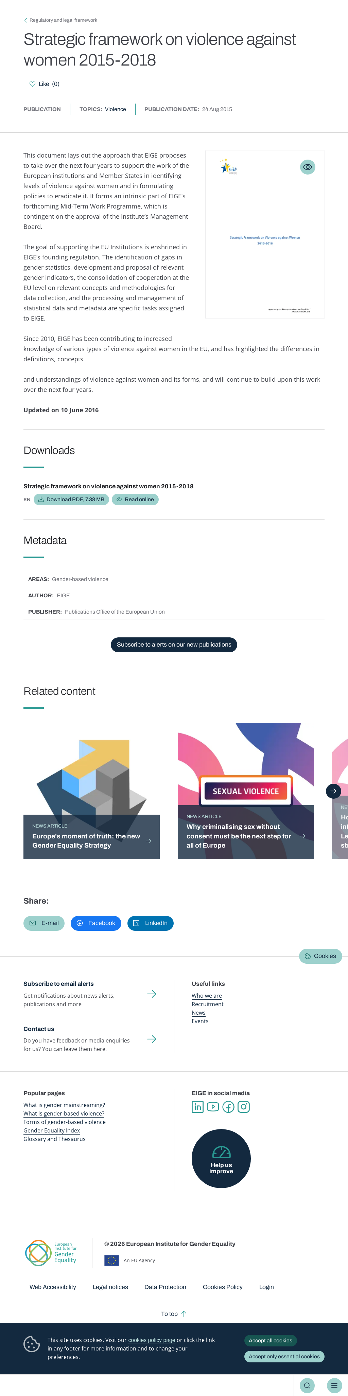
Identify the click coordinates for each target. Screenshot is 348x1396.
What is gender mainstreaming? (64, 1105)
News (199, 1012)
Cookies (325, 956)
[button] (44, 923)
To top (169, 1313)
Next (333, 791)
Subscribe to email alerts (58, 983)
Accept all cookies (270, 1340)
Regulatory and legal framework (63, 20)
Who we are (207, 995)
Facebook (228, 1107)
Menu (334, 1385)
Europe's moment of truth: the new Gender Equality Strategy (86, 841)
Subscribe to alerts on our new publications (174, 644)
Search (307, 1385)
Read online (139, 499)
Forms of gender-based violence (64, 1122)
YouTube (213, 1107)
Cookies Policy (223, 1287)
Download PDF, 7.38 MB (75, 499)
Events (200, 1021)
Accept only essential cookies (284, 1356)
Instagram (243, 1107)
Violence (115, 109)
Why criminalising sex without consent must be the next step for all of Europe (239, 836)
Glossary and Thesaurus (54, 1139)
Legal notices (110, 1287)
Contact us (38, 1029)
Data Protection (165, 1287)
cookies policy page (151, 1340)
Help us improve (221, 1168)
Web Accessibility (53, 1287)
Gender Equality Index (51, 1130)
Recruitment (208, 1004)
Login (266, 1287)
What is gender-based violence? (63, 1113)
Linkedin (198, 1107)
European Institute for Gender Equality (23, 1385)
